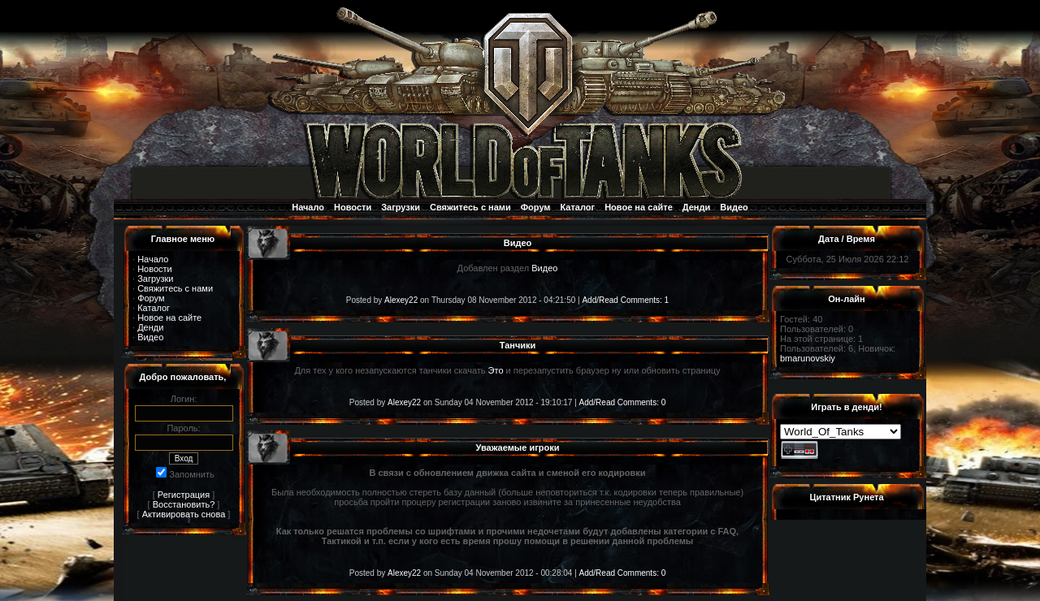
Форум (536, 207)
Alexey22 (401, 300)
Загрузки (400, 207)
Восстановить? (184, 504)
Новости (352, 207)
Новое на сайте (638, 207)
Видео (734, 207)
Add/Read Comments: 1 (625, 300)
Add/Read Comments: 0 (622, 402)
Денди (696, 207)
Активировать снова (184, 514)
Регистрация (184, 494)
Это (496, 370)
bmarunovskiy (807, 358)
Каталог (578, 207)
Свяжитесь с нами (470, 207)
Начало (308, 207)
